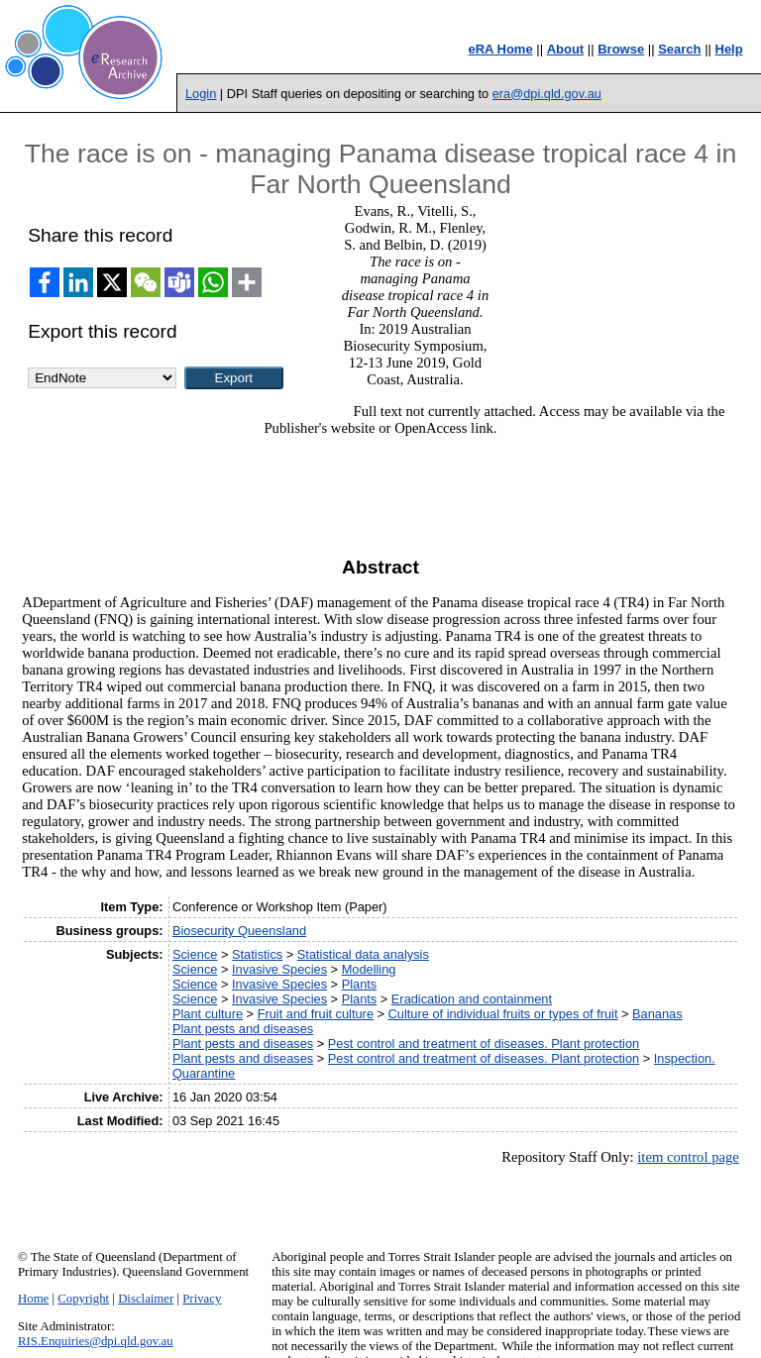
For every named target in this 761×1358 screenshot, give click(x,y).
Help (729, 49)
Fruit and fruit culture (316, 1013)
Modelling (369, 969)
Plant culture (207, 1013)
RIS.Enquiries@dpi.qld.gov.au (95, 1341)
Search (679, 49)
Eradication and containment (471, 999)
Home (33, 1299)
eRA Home (500, 49)
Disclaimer (145, 1299)
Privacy (201, 1299)
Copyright (83, 1299)
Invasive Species (279, 969)
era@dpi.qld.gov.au (546, 93)
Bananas (657, 1013)
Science (195, 954)
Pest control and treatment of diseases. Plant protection (483, 1043)
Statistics (257, 954)
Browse (621, 49)
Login (200, 93)
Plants (360, 984)
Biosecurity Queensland (239, 930)
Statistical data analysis (363, 954)
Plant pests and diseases (242, 1028)
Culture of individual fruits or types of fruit (503, 1013)
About (566, 49)
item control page (688, 1157)
